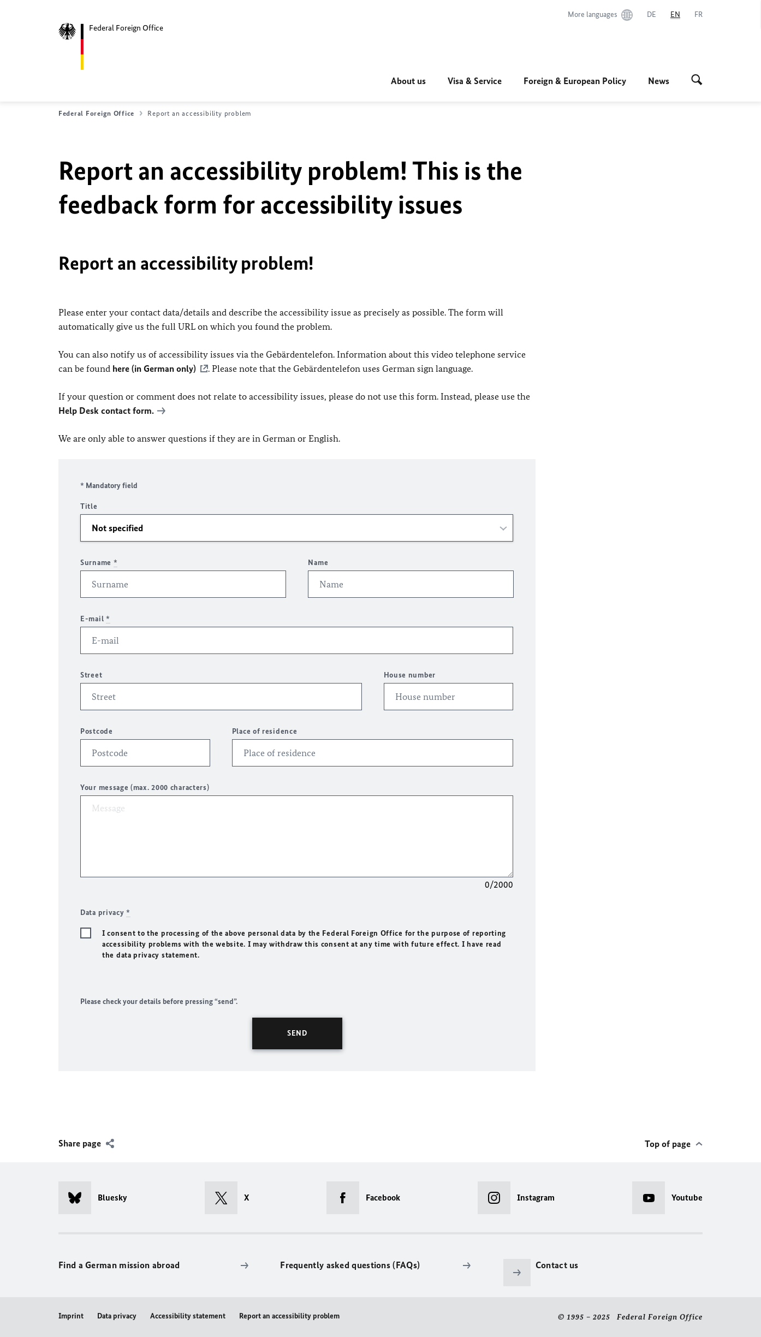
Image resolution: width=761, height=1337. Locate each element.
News (658, 80)
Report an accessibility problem (289, 1316)
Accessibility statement (187, 1316)
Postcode (96, 731)
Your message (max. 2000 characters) (145, 787)
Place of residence (265, 731)
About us (408, 80)
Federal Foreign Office (100, 113)
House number (410, 675)
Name (318, 562)
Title (89, 506)
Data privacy (116, 1316)
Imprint (71, 1316)
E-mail (95, 618)
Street (91, 675)
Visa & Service (475, 80)
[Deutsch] (651, 14)
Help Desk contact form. (106, 410)
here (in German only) (154, 368)
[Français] (698, 14)
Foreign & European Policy (575, 80)
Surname (98, 562)
